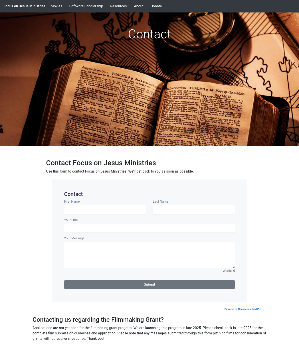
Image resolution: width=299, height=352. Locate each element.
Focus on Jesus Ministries (24, 6)
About (138, 6)
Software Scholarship (86, 6)
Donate (156, 6)
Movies (56, 6)
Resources (118, 6)
